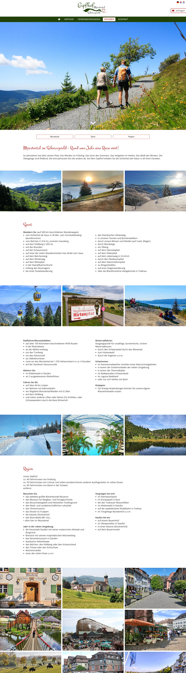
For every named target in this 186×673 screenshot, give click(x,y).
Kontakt (123, 19)
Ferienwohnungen (89, 19)
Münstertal (54, 137)
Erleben (109, 19)
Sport (93, 137)
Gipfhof (69, 19)
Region (131, 137)
